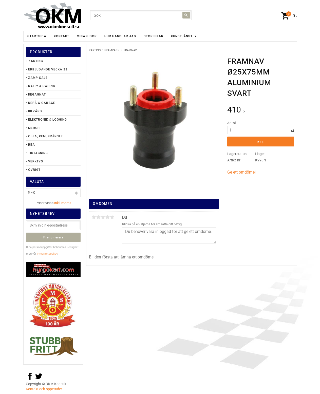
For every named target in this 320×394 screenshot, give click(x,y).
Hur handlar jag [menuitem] (120, 36)
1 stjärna (94, 217)
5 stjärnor (112, 217)
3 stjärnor (103, 217)
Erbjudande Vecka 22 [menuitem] (47, 69)
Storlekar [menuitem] (153, 36)
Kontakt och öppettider (44, 388)
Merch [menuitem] (34, 128)
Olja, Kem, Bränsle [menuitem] (45, 136)
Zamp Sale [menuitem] (38, 78)
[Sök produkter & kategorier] (141, 15)
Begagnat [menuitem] (37, 94)
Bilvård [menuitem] (35, 111)
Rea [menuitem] (31, 144)
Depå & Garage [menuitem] (41, 103)
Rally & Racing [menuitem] (41, 86)
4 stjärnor (107, 217)
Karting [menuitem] (36, 61)
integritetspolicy (47, 253)
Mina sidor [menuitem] (87, 36)
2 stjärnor (98, 217)
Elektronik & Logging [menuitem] (47, 119)
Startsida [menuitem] (36, 36)
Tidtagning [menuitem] (38, 153)
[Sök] (186, 15)
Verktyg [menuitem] (35, 161)
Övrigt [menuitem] (34, 170)
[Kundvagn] (288, 16)
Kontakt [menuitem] (61, 36)
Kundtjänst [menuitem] (182, 36)
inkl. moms (62, 202)
